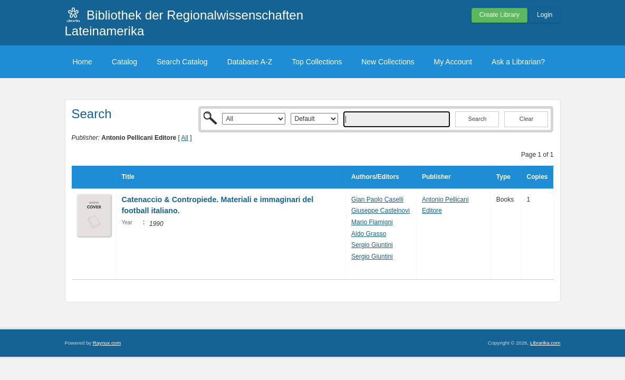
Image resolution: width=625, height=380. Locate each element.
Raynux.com (107, 343)
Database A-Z (250, 62)
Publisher (436, 176)
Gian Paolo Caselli (377, 199)
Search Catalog (182, 62)
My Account (453, 62)
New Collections (387, 62)
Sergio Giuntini (372, 245)
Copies (536, 176)
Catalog (124, 62)
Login (544, 14)
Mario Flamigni (372, 222)
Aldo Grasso (368, 234)
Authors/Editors (375, 176)
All (184, 137)
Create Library (499, 14)
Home (82, 62)
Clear (526, 119)
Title (128, 176)
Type (503, 176)
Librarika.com (545, 343)
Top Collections (317, 62)
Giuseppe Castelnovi (380, 210)
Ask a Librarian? (518, 62)
